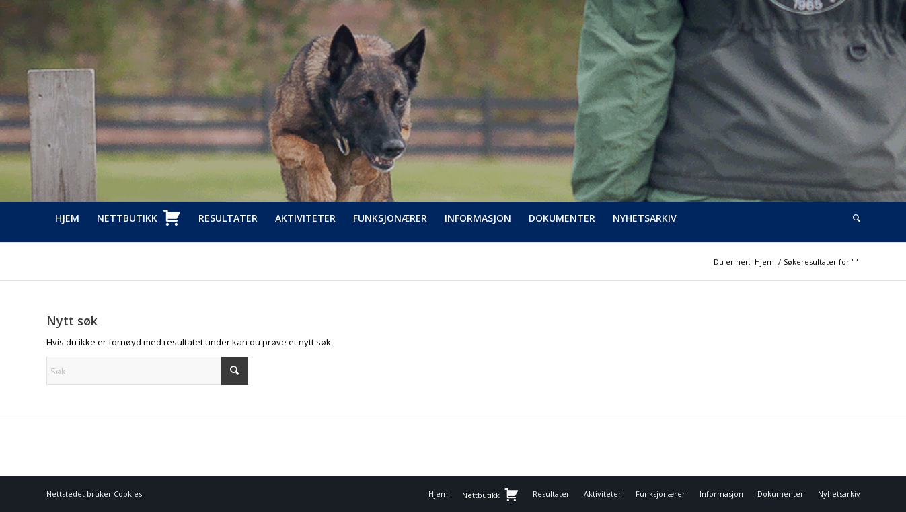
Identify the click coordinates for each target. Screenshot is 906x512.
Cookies (128, 493)
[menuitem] (67, 218)
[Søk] (852, 218)
